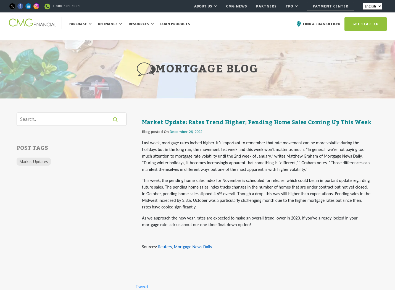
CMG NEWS (236, 6)
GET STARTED (365, 24)
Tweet (141, 287)
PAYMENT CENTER (330, 6)
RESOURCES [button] (141, 24)
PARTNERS (266, 6)
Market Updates (33, 161)
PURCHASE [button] (80, 24)
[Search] (66, 119)
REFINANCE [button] (110, 24)
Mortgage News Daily (193, 246)
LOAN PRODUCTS (175, 24)
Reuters (165, 246)
